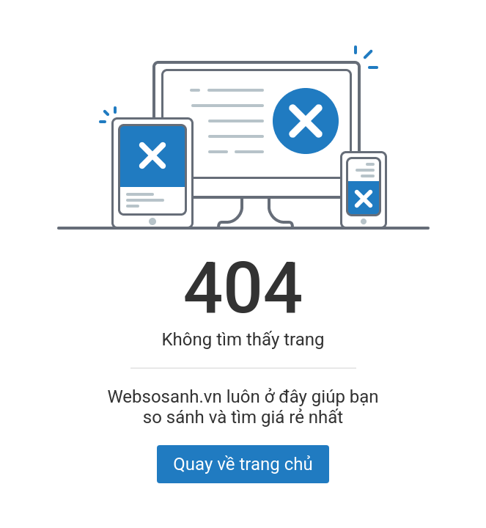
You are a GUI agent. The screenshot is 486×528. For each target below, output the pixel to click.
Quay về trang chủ (242, 464)
